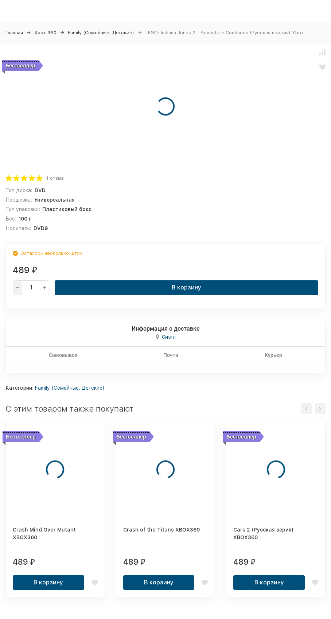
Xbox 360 (45, 32)
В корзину (186, 287)
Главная (14, 32)
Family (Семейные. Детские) (101, 32)
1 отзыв (55, 178)
